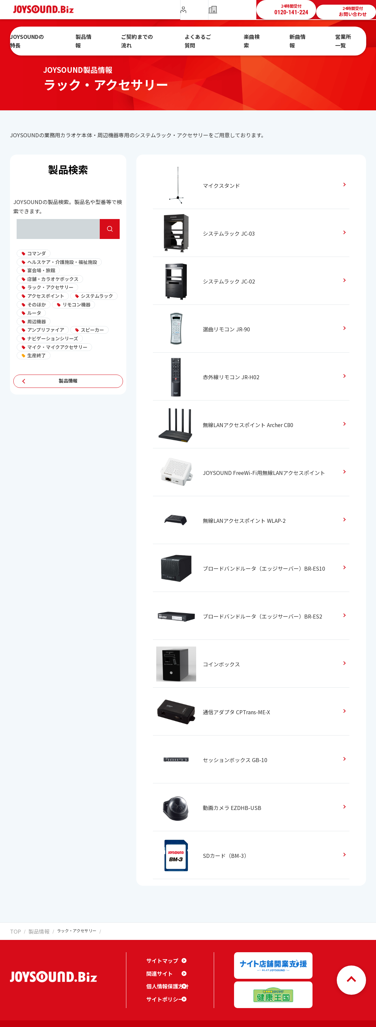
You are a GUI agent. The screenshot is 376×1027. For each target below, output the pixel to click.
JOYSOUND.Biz (47, 9)
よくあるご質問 (205, 37)
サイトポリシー (162, 993)
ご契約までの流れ (151, 37)
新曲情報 (288, 37)
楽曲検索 (250, 37)
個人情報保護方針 (165, 980)
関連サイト (158, 968)
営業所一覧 (328, 37)
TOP (14, 930)
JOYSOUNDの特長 (56, 37)
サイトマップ (160, 955)
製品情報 (104, 37)
